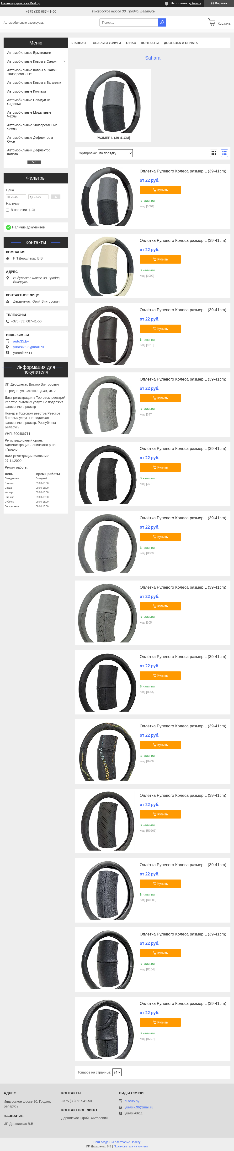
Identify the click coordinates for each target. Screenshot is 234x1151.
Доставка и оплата (181, 43)
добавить (195, 3)
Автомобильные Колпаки (26, 91)
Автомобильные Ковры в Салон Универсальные (32, 72)
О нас (131, 43)
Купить (162, 190)
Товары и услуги (106, 43)
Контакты (150, 43)
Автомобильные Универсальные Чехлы (32, 127)
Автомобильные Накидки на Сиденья (29, 102)
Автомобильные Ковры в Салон (32, 61)
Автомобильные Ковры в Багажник (34, 82)
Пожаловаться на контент (131, 1146)
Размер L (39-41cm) (113, 138)
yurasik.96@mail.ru (28, 347)
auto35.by (21, 341)
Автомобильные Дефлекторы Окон (30, 139)
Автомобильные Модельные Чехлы (29, 114)
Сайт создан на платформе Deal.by (117, 1142)
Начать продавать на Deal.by (20, 3)
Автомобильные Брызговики (29, 53)
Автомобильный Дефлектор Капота (28, 152)
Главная (78, 43)
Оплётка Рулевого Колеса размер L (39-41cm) (183, 171)
